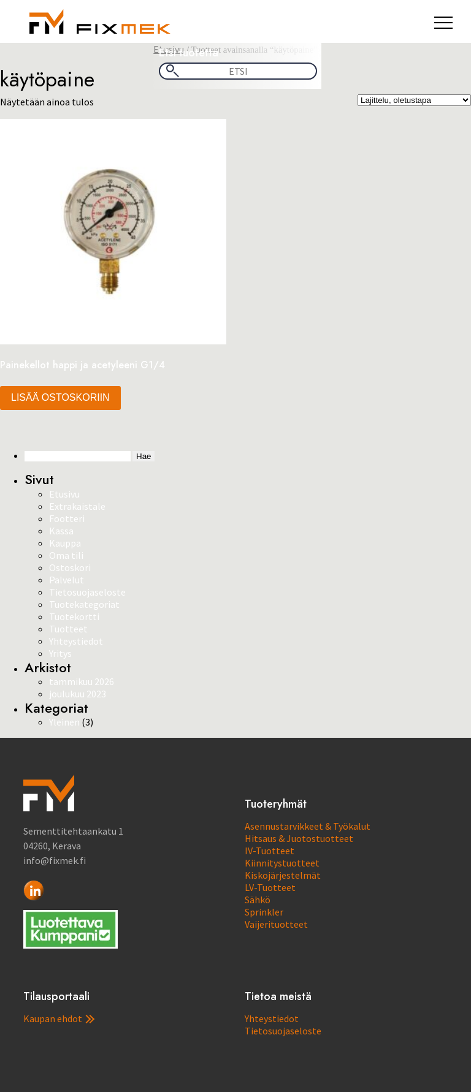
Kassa (61, 531)
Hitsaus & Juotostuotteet (299, 838)
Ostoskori (70, 567)
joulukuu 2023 (77, 694)
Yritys (60, 653)
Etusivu (64, 494)
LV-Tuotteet (270, 887)
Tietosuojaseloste (87, 592)
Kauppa (65, 543)
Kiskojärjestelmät (283, 875)
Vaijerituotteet (276, 924)
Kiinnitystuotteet (282, 863)
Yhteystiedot (76, 641)
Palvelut (66, 580)
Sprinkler (264, 912)
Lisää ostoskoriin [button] (60, 397)
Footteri (67, 518)
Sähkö (257, 899)
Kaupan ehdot (58, 1018)
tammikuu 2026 (81, 681)
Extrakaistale (77, 506)
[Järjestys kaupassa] (414, 100)
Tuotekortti (74, 616)
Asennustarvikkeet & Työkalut (307, 826)
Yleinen (64, 722)
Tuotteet (68, 629)
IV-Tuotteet (269, 850)
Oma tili (66, 555)
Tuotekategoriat (84, 604)
